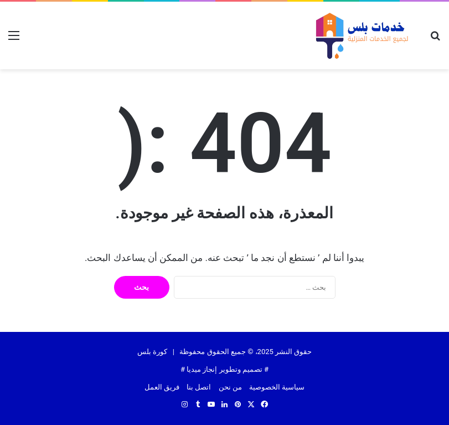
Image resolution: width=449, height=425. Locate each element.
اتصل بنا (199, 387)
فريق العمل (161, 387)
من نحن (230, 387)
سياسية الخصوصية (277, 387)
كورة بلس (152, 351)
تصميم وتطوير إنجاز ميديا (224, 369)
